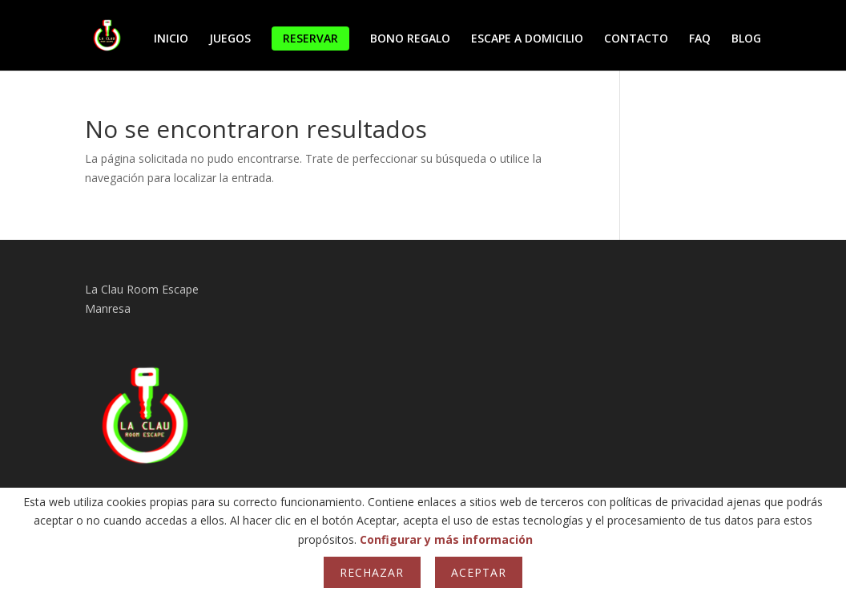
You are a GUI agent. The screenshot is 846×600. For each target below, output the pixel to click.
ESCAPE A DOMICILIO (527, 39)
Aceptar (478, 572)
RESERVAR (310, 38)
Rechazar (372, 572)
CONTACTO (636, 39)
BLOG (746, 39)
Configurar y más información (446, 539)
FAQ (700, 39)
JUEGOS (230, 39)
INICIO (171, 39)
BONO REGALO (410, 39)
